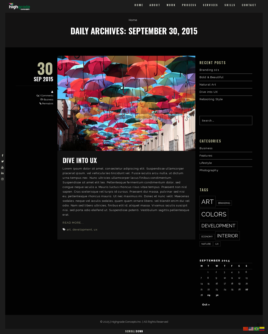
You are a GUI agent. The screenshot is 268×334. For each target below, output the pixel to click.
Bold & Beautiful (212, 77)
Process (189, 5)
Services (210, 5)
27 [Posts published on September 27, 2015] (247, 289)
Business (48, 99)
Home (138, 5)
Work (171, 5)
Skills (230, 5)
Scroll (134, 331)
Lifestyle (206, 162)
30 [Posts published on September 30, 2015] (217, 295)
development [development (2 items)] (218, 225)
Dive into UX (80, 160)
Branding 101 (209, 69)
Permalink (47, 103)
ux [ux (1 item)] (217, 244)
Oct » (206, 304)
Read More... (73, 222)
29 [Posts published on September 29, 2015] (208, 295)
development (82, 229)
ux (95, 229)
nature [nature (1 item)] (206, 244)
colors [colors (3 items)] (213, 214)
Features (206, 155)
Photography (209, 170)
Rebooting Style (211, 99)
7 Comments (46, 95)
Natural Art (208, 84)
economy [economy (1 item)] (207, 236)
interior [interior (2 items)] (227, 235)
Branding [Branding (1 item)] (224, 203)
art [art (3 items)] (207, 201)
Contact (249, 5)
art (69, 229)
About (154, 5)
